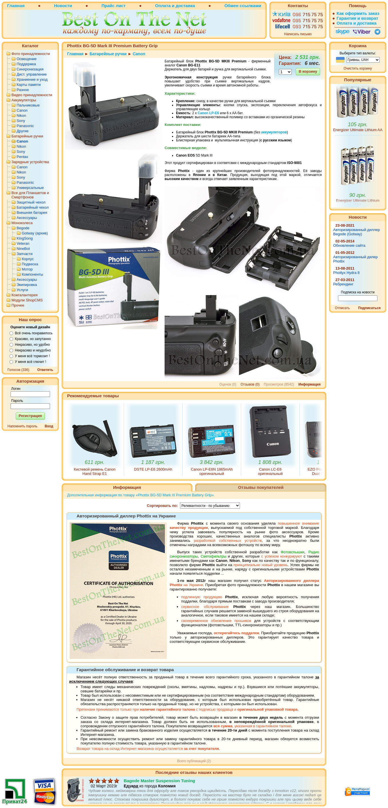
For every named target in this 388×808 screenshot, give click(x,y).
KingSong (25, 238)
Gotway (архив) (35, 233)
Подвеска (30, 264)
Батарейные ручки (27, 136)
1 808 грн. (270, 462)
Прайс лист (113, 5)
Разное (23, 90)
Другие (23, 131)
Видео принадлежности (31, 95)
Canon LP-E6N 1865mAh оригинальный (212, 471)
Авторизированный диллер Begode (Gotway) (356, 232)
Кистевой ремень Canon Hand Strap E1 (94, 471)
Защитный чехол (31, 202)
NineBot (23, 248)
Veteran (23, 243)
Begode (23, 228)
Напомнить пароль (22, 426)
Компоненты (32, 274)
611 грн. (95, 462)
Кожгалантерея (24, 295)
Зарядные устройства (30, 162)
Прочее (17, 305)
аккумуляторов (274, 132)
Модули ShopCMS (27, 300)
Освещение (27, 59)
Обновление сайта (349, 245)
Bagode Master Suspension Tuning (159, 785)
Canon (22, 110)
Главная (16, 5)
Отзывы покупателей (261, 487)
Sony (21, 120)
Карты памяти (29, 84)
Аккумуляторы (23, 100)
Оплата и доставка (175, 5)
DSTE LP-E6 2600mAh (153, 469)
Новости (63, 5)
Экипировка (27, 284)
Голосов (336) (18, 370)
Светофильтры (213, 556)
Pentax (22, 157)
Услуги (22, 290)
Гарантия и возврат (357, 18)
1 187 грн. (153, 462)
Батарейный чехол (33, 207)
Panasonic (25, 126)
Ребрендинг (343, 284)
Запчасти (25, 254)
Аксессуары (27, 218)
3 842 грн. (212, 462)
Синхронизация (30, 69)
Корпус (28, 259)
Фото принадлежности (30, 54)
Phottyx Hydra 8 (346, 272)
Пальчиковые (28, 105)
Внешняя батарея (32, 212)
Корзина (357, 45)
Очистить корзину (358, 68)
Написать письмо (297, 34)
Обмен (231, 5)
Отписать (342, 308)
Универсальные (30, 187)
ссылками (250, 5)
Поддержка (26, 64)
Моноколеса (22, 223)
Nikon (21, 115)
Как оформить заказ (358, 13)
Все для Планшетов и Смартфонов (30, 195)
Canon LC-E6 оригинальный (270, 471)
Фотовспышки (292, 552)
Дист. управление (32, 74)
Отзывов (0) (250, 384)
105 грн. (358, 139)
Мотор (27, 269)
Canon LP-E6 (208, 113)
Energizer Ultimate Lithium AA (358, 144)
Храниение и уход (32, 79)
